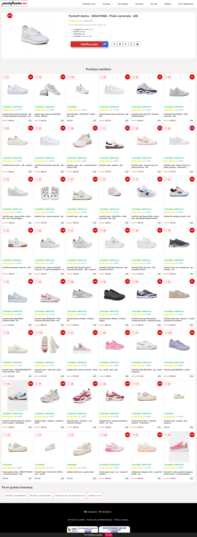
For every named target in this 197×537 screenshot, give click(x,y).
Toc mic (153, 4)
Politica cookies (121, 519)
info (30, 120)
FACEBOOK (90, 512)
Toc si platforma (185, 4)
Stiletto (168, 4)
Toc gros (107, 4)
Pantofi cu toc (89, 4)
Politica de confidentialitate (99, 519)
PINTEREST (105, 512)
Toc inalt (139, 4)
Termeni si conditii (76, 519)
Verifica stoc (94, 44)
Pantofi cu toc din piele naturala (70, 495)
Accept (109, 534)
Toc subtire (123, 4)
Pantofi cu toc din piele (40, 495)
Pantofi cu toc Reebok (15, 495)
